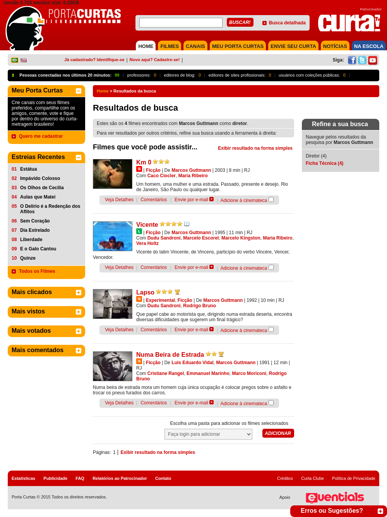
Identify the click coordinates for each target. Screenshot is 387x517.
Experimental (160, 300)
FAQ (79, 478)
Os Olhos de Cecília (42, 187)
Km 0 (143, 162)
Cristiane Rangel (165, 373)
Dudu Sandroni (164, 238)
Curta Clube (312, 478)
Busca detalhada (287, 23)
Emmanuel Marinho (208, 373)
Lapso (145, 292)
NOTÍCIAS (335, 46)
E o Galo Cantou (38, 249)
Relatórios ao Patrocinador (119, 478)
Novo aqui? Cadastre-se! (155, 59)
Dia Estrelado (35, 230)
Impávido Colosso (40, 178)
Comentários (153, 199)
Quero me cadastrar (41, 136)
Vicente (147, 224)
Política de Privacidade (353, 478)
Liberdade (31, 239)
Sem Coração (35, 221)
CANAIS (195, 46)
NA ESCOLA (369, 46)
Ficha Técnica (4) (324, 163)
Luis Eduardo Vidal (192, 362)
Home (103, 91)
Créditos (285, 478)
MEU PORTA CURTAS (238, 46)
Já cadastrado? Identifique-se (94, 59)
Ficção (153, 170)
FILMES (169, 46)
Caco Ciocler (161, 175)
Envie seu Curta (293, 46)
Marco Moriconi (249, 373)
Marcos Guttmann (191, 170)
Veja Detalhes (119, 199)
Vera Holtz (147, 243)
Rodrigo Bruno (199, 305)
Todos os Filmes (37, 271)
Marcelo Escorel (201, 238)
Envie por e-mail (191, 199)
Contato (163, 478)
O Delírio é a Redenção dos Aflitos (50, 209)
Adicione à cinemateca (244, 200)
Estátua (28, 169)
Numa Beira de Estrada (170, 354)
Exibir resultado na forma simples (255, 148)
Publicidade (55, 478)
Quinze (28, 258)
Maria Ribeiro (193, 175)
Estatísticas (23, 478)
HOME (145, 46)
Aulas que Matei (37, 197)
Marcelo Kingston (240, 238)
